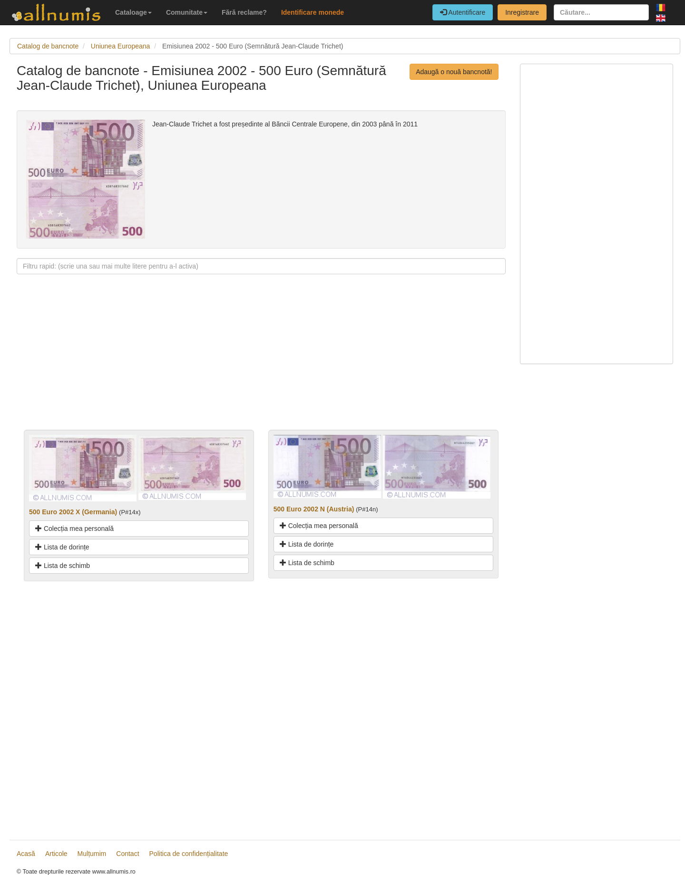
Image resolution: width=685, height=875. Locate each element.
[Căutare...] (601, 12)
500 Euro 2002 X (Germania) (73, 512)
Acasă (26, 853)
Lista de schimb (62, 565)
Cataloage (133, 12)
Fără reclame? (244, 12)
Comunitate (186, 12)
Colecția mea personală (74, 528)
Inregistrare (522, 12)
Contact (127, 853)
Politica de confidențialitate (188, 853)
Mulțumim (92, 853)
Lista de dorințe (62, 547)
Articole (56, 853)
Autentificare (462, 12)
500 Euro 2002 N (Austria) (314, 509)
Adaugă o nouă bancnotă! (454, 72)
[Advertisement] (261, 363)
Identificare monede (312, 12)
